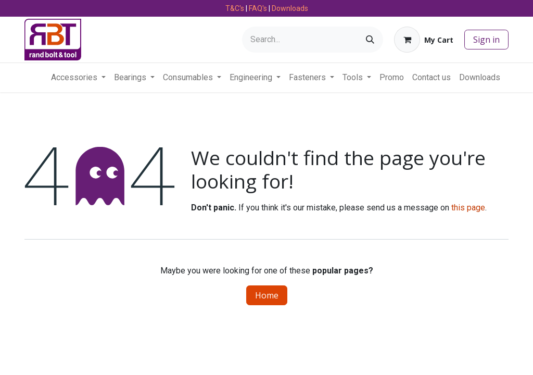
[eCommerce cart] (423, 39)
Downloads (290, 8)
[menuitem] (78, 77)
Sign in (486, 39)
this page (468, 208)
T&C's (234, 8)
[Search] (370, 40)
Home (266, 295)
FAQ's (258, 8)
